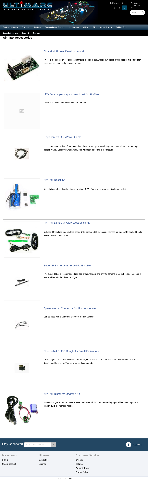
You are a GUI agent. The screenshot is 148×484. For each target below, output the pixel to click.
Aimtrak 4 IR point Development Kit (64, 51)
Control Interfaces (10, 27)
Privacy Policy (82, 472)
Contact (36, 33)
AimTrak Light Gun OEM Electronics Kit (67, 222)
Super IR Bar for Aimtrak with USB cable (67, 265)
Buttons (37, 27)
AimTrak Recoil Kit (54, 179)
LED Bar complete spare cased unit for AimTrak (71, 94)
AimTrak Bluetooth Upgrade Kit (62, 394)
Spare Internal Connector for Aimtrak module (70, 308)
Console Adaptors (10, 33)
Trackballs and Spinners (55, 27)
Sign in (5, 460)
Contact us (44, 460)
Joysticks (26, 27)
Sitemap (42, 464)
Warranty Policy (83, 468)
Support (25, 33)
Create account (9, 464)
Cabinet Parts (121, 27)
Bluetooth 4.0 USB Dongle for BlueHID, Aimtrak (71, 351)
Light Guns (74, 27)
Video (85, 27)
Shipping (80, 460)
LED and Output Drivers (102, 27)
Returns (79, 464)
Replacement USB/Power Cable (62, 137)
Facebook (133, 445)
